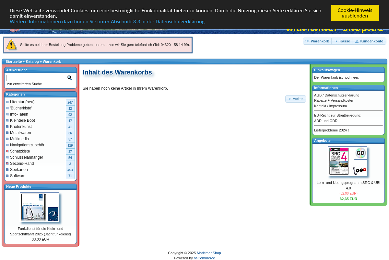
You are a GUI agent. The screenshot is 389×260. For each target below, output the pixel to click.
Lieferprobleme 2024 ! (331, 130)
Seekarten (17, 169)
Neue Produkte (18, 186)
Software (15, 175)
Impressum (338, 105)
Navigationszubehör (25, 144)
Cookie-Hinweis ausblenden (355, 13)
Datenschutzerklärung (341, 95)
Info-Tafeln (17, 114)
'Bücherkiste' (19, 108)
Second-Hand (20, 163)
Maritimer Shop (209, 252)
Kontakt (320, 105)
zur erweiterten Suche (24, 84)
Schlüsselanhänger (24, 157)
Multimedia (17, 138)
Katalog (32, 61)
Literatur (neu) (20, 101)
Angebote (322, 140)
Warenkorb (52, 61)
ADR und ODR (325, 120)
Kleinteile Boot (20, 120)
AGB (318, 95)
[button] (318, 41)
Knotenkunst (19, 126)
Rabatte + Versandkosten (334, 100)
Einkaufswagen (327, 70)
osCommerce (204, 258)
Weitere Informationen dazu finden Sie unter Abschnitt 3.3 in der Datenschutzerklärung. (108, 21)
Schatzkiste (18, 151)
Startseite (14, 61)
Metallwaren (18, 132)
